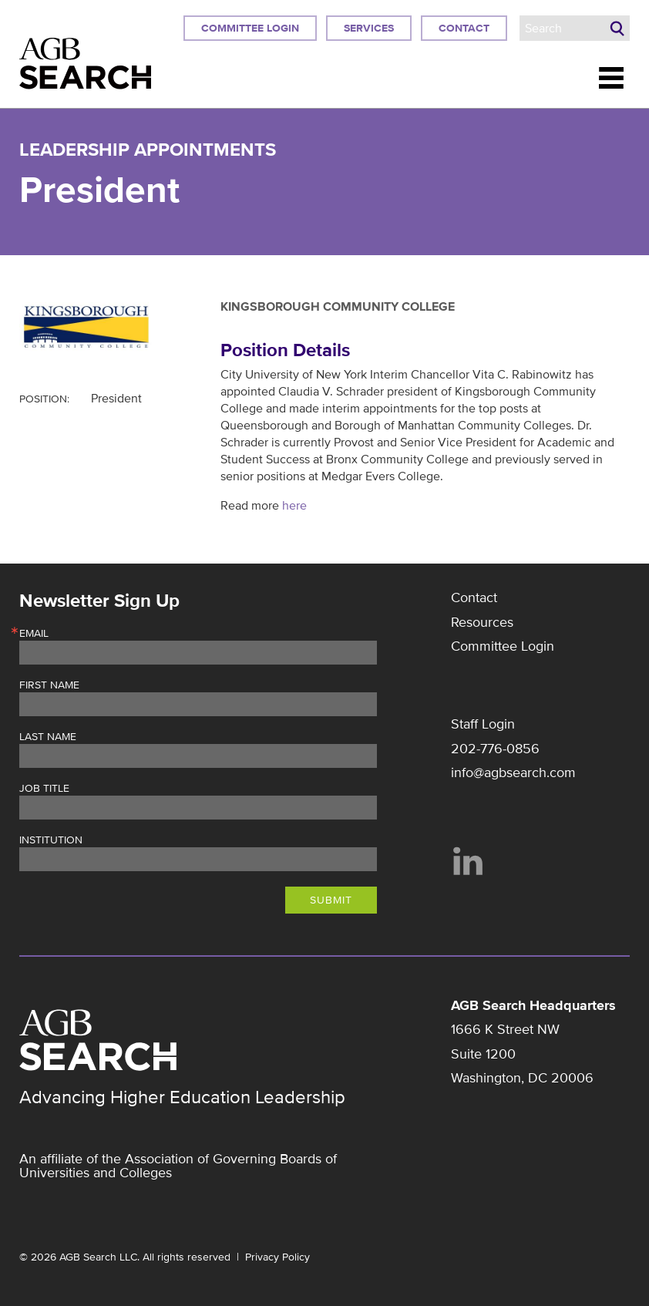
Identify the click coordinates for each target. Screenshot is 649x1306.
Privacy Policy (277, 1257)
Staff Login (483, 723)
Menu (611, 78)
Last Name (47, 737)
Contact (464, 28)
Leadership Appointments (147, 150)
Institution (50, 840)
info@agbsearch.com (513, 772)
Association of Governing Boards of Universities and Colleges (178, 1165)
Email (34, 633)
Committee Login (250, 28)
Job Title (44, 788)
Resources (482, 622)
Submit (331, 900)
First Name (49, 685)
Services (369, 28)
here (294, 505)
